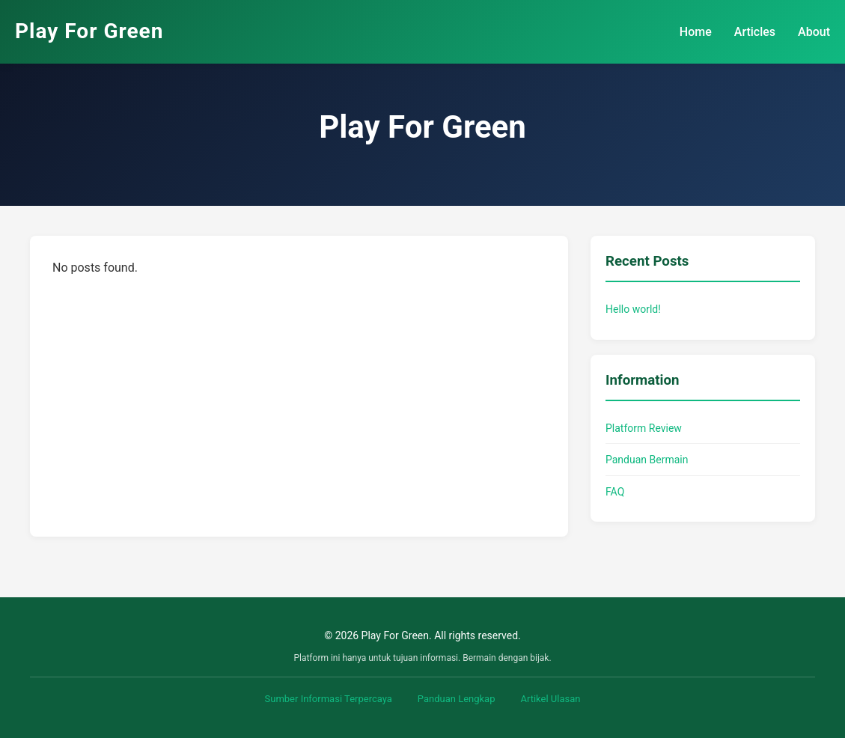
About (814, 32)
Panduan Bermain (646, 460)
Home (696, 32)
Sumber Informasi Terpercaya (328, 698)
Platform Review (643, 428)
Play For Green (89, 31)
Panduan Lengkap (456, 698)
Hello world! (633, 309)
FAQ (614, 492)
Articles (754, 32)
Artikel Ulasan (550, 698)
